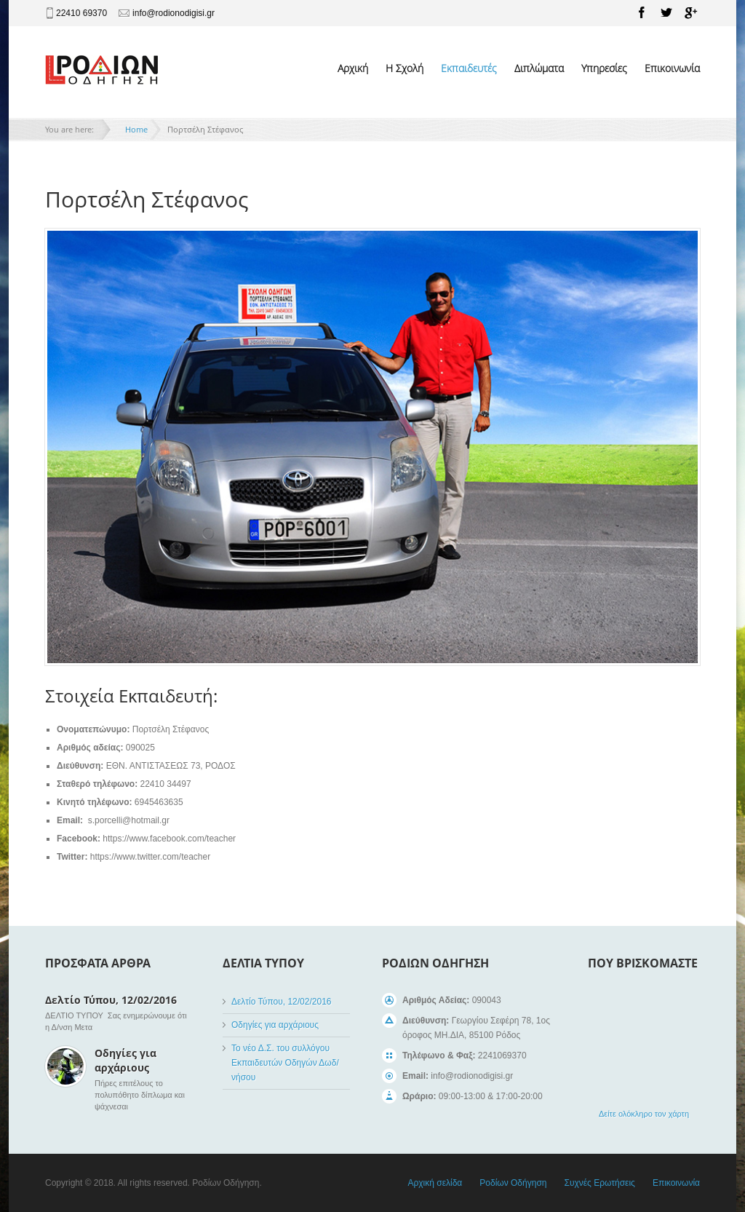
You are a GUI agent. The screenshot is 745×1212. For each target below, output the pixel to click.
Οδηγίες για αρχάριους (125, 1060)
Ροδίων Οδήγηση (512, 1183)
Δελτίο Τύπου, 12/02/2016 (111, 1000)
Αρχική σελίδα (434, 1183)
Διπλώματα (539, 68)
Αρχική (353, 68)
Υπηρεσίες (604, 68)
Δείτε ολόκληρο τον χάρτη (644, 1113)
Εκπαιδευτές (469, 68)
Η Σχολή (404, 68)
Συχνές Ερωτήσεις (599, 1183)
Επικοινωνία (672, 68)
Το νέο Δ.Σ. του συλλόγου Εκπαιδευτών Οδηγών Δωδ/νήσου (285, 1062)
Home (136, 129)
